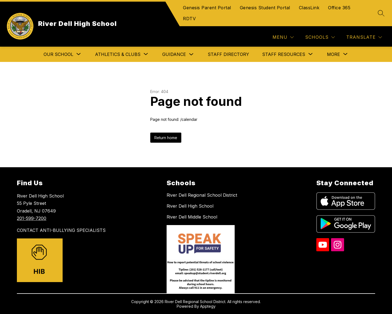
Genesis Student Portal (265, 7)
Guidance (174, 54)
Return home (165, 137)
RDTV (189, 18)
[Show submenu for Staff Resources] (283, 54)
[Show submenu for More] (333, 54)
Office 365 (339, 7)
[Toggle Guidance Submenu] (191, 54)
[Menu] (283, 37)
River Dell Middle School (192, 217)
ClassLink (309, 7)
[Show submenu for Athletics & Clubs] (117, 54)
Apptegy (208, 306)
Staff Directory (228, 54)
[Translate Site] (364, 37)
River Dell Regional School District (202, 195)
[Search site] (381, 13)
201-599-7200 (31, 218)
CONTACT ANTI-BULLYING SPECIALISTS (61, 230)
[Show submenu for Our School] (58, 54)
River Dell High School (190, 206)
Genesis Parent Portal (207, 7)
